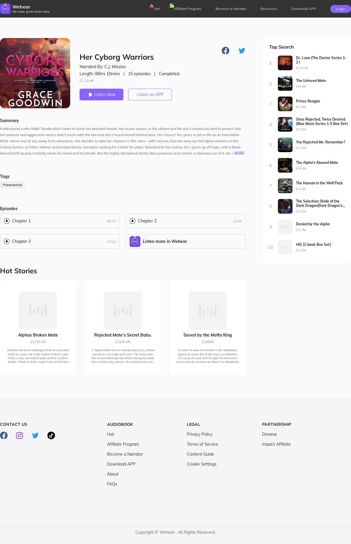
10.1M (304, 68)
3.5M (303, 229)
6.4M (303, 168)
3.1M (303, 250)
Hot (157, 8)
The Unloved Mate (311, 80)
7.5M (303, 129)
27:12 (111, 241)
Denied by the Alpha (313, 224)
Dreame (269, 434)
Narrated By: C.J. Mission (103, 66)
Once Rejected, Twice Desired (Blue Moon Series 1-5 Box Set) (322, 121)
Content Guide (200, 454)
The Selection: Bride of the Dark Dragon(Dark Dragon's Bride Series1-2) (319, 203)
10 (270, 247)
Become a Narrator (231, 8)
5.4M (303, 189)
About (112, 474)
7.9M (303, 107)
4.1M (303, 211)
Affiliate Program (188, 8)
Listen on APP (150, 94)
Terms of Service (202, 444)
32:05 (237, 221)
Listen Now (101, 94)
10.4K (87, 80)
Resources (268, 8)
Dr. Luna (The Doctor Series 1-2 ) (321, 60)
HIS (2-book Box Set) (313, 244)
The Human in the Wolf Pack (319, 183)
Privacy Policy (199, 434)
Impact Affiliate (276, 444)
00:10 (111, 221)
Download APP (121, 464)
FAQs (112, 484)
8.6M (303, 86)
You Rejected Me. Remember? (320, 142)
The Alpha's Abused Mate (317, 162)
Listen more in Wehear (165, 241)
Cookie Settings (201, 464)
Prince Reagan (308, 101)
